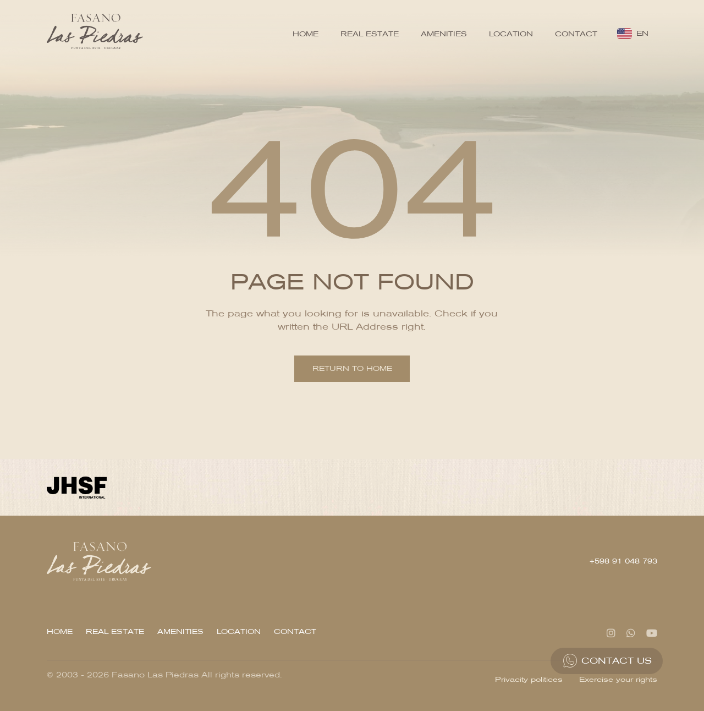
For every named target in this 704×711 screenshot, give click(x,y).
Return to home (352, 368)
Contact (576, 34)
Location (511, 34)
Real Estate (369, 34)
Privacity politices (529, 679)
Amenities (444, 34)
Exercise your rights (618, 679)
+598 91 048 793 (623, 561)
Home (305, 34)
